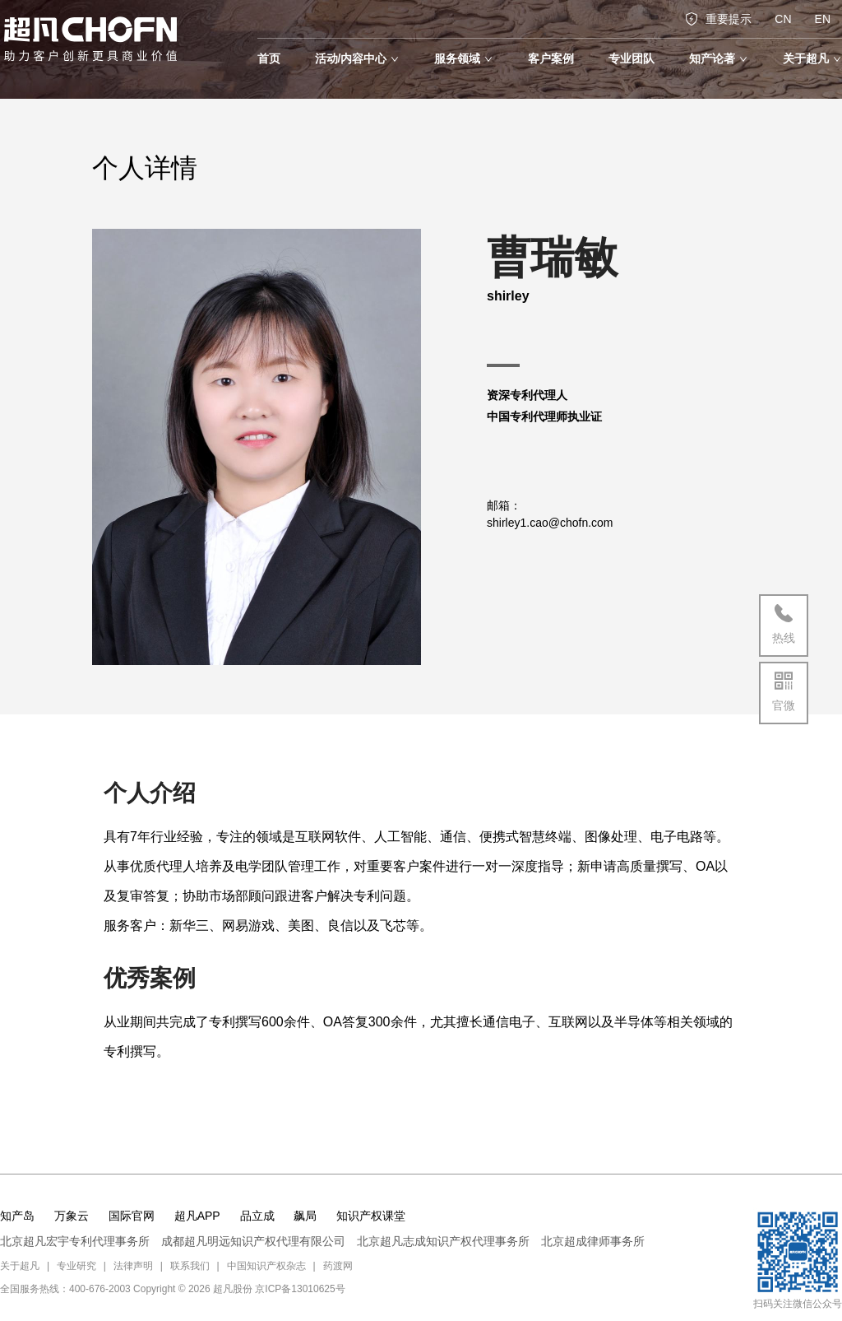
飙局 (305, 1215)
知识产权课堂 (370, 1215)
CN (783, 19)
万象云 (71, 1215)
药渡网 (338, 1266)
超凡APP (197, 1215)
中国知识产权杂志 (266, 1266)
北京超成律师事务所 (593, 1241)
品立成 (257, 1215)
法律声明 (133, 1266)
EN (822, 19)
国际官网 (132, 1215)
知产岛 (17, 1215)
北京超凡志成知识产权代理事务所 (443, 1241)
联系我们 (190, 1266)
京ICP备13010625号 (300, 1289)
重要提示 (718, 19)
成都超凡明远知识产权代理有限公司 (253, 1241)
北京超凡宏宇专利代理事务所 (75, 1241)
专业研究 (76, 1266)
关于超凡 (19, 1266)
